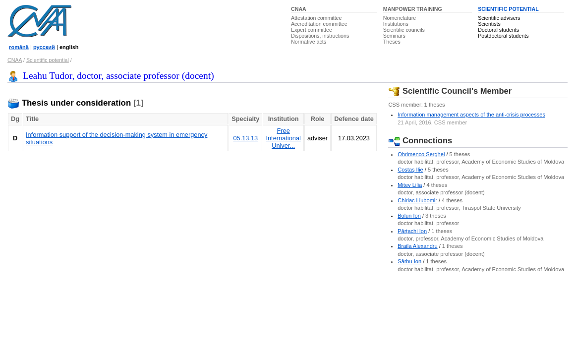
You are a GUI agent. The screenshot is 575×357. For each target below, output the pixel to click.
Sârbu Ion (409, 261)
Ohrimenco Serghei (421, 154)
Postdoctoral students (503, 36)
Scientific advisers (499, 18)
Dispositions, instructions (320, 36)
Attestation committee (316, 18)
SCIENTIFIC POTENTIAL (508, 9)
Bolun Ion (409, 216)
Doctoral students (498, 30)
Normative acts (308, 42)
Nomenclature (399, 18)
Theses (392, 42)
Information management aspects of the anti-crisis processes (471, 115)
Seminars (394, 36)
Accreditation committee (319, 24)
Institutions (395, 24)
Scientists (489, 24)
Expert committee (311, 30)
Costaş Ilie (410, 170)
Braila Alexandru (417, 246)
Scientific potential (47, 60)
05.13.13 (245, 138)
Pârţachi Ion (412, 231)
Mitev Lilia (410, 185)
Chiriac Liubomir (417, 200)
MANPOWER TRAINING (412, 9)
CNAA (298, 9)
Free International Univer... (283, 138)
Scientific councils (404, 30)
